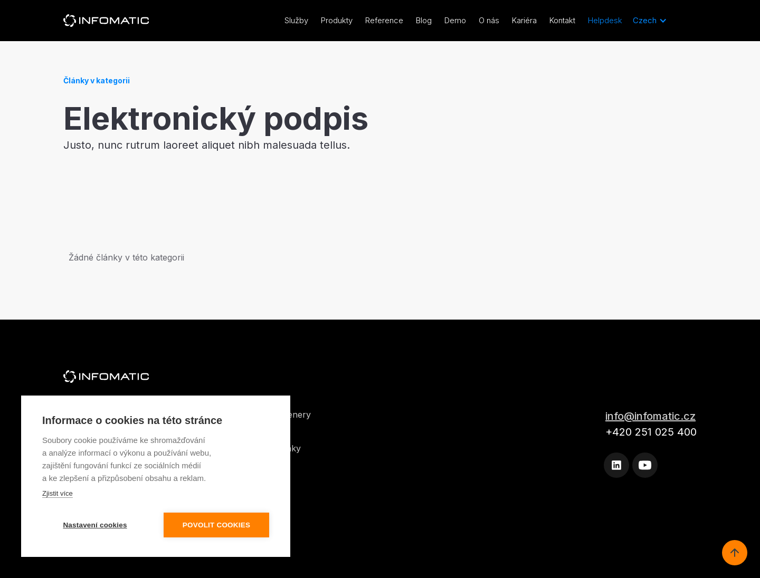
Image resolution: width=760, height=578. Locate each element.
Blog (424, 20)
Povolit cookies (216, 525)
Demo (455, 20)
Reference (384, 20)
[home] (106, 20)
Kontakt (562, 20)
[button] (650, 20)
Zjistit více (57, 493)
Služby (296, 20)
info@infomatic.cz (650, 416)
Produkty (337, 20)
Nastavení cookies (95, 525)
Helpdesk (605, 20)
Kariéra (524, 20)
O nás (489, 20)
